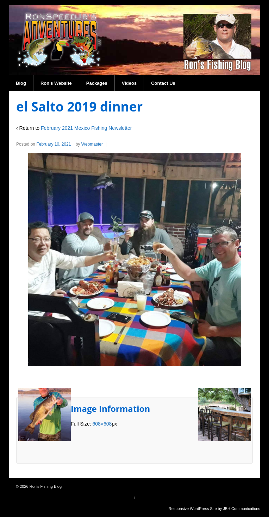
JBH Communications (241, 508)
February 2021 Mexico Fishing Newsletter (86, 128)
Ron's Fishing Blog (45, 486)
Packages (96, 83)
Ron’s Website (56, 83)
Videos (129, 83)
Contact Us (163, 83)
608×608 (102, 424)
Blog (21, 83)
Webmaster (92, 144)
